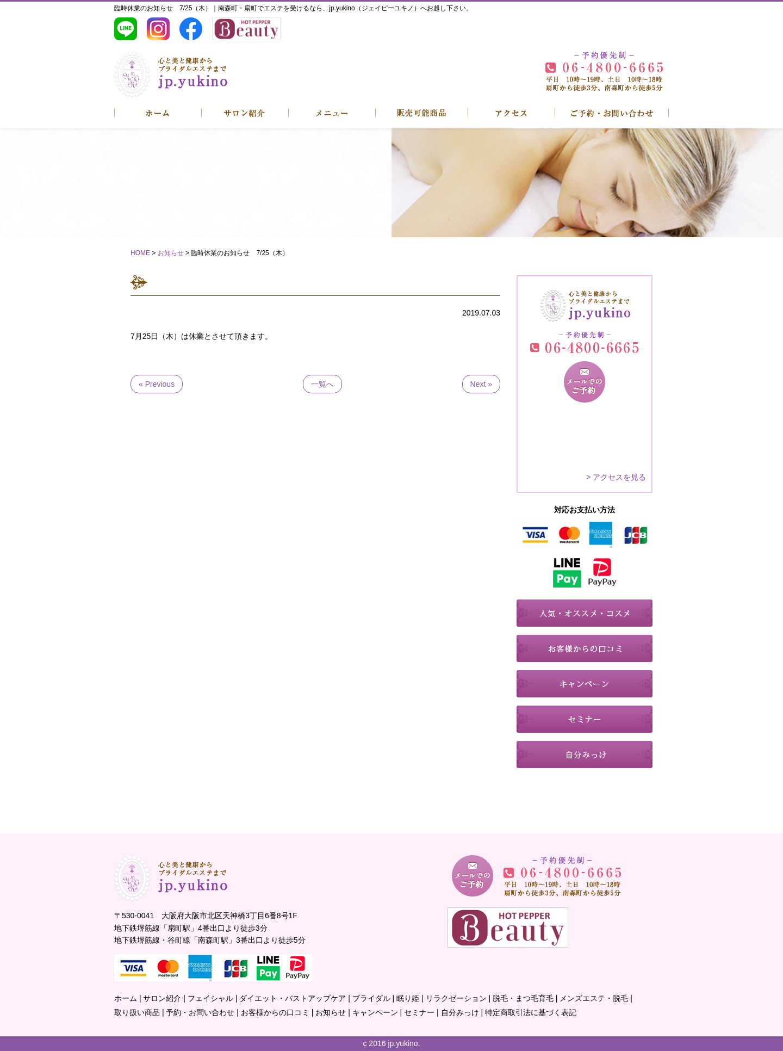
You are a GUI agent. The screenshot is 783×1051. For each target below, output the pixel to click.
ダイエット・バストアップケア (292, 998)
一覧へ (322, 384)
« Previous (157, 384)
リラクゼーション (456, 998)
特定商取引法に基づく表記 (530, 1012)
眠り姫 (407, 998)
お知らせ (330, 1012)
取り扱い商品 (137, 1012)
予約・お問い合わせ (200, 1012)
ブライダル (371, 998)
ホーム (125, 998)
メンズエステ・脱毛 (594, 998)
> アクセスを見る (616, 477)
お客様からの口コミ (275, 1012)
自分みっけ (460, 1012)
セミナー (419, 1012)
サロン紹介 (162, 998)
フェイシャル (210, 998)
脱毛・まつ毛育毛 (523, 998)
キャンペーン (375, 1012)
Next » (481, 384)
